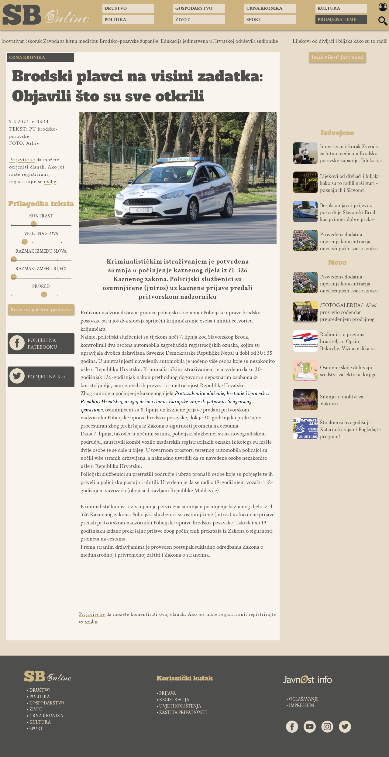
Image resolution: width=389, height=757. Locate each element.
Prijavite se (22, 159)
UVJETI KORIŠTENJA (180, 706)
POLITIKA (39, 697)
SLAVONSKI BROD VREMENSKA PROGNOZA (337, 97)
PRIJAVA (167, 693)
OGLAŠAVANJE (303, 699)
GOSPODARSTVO (46, 703)
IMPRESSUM (301, 705)
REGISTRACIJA (174, 700)
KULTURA (40, 722)
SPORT (36, 728)
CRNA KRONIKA (46, 716)
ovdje (50, 181)
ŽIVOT (36, 709)
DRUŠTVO (39, 690)
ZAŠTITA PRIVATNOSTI (183, 712)
